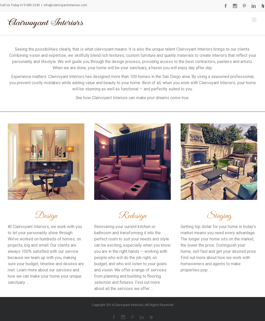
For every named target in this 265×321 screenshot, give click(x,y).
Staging (219, 216)
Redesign (132, 216)
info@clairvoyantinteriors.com (65, 5)
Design (46, 216)
